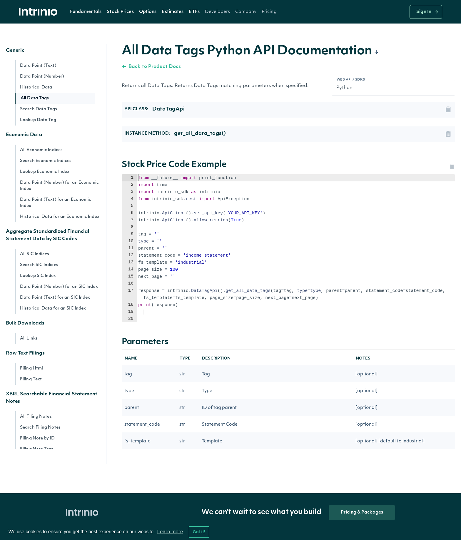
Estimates (172, 12)
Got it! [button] (199, 531)
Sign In (423, 12)
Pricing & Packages (362, 512)
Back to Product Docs (151, 66)
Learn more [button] (170, 531)
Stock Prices (120, 12)
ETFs (194, 12)
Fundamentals (85, 12)
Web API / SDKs (351, 79)
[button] (85, 12)
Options (148, 12)
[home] (40, 12)
